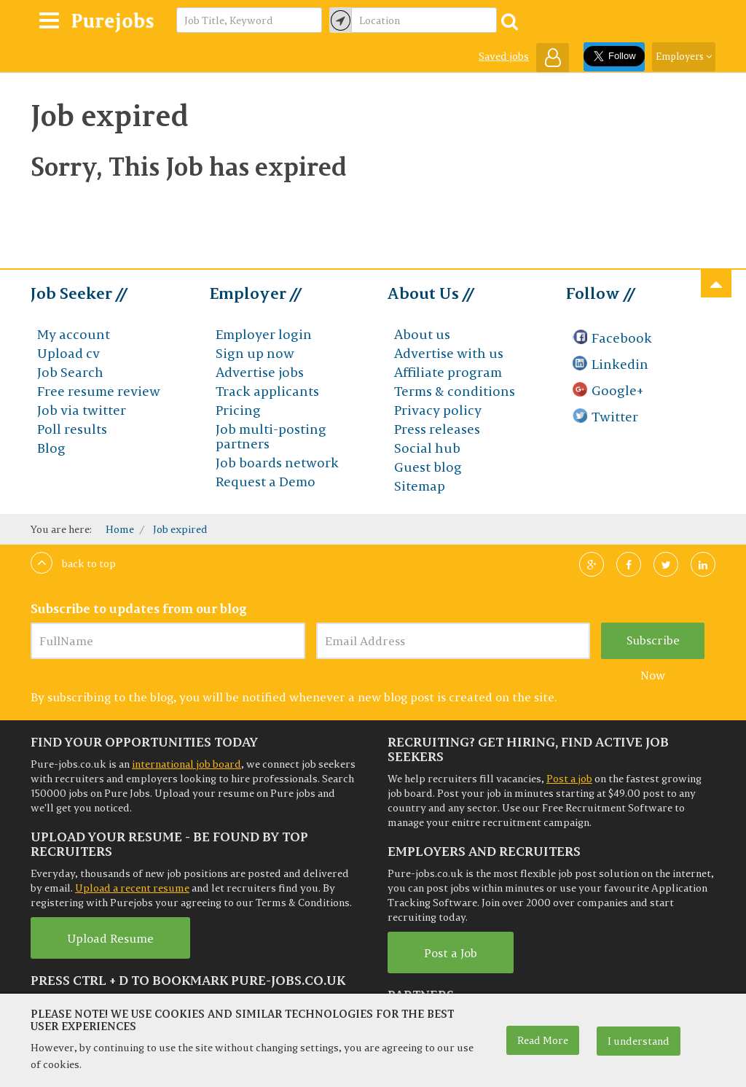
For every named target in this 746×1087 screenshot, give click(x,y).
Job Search (70, 372)
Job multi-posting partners (271, 436)
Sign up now (255, 353)
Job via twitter (81, 410)
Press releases (437, 429)
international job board (186, 764)
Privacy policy (438, 410)
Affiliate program (448, 372)
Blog (51, 448)
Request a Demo (265, 481)
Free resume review (98, 391)
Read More (542, 1040)
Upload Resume (110, 938)
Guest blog (428, 467)
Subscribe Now (653, 646)
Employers (684, 56)
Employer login (264, 334)
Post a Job (450, 953)
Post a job (569, 778)
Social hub (427, 448)
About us (422, 334)
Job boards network (277, 462)
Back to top (73, 563)
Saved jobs (504, 56)
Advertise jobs (260, 372)
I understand (639, 1041)
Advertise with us (448, 353)
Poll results (72, 429)
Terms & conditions (454, 391)
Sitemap (419, 486)
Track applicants (267, 391)
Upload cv (68, 353)
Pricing (238, 410)
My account (73, 334)
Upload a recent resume (132, 888)
